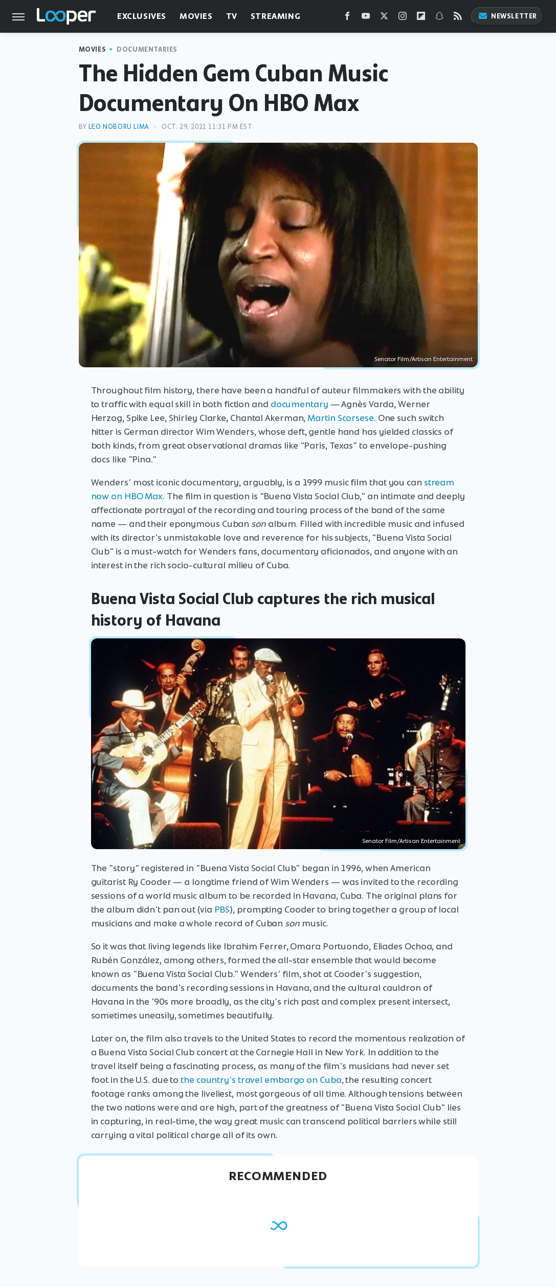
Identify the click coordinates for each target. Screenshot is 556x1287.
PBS (222, 909)
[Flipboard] (421, 18)
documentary (299, 404)
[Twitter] (384, 18)
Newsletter (507, 16)
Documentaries (147, 49)
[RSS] (458, 18)
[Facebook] (347, 18)
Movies (196, 16)
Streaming (275, 16)
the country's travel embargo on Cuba (261, 1080)
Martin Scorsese (340, 418)
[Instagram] (402, 18)
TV (231, 16)
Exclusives (141, 16)
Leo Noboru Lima (118, 126)
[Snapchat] (439, 18)
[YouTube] (366, 18)
